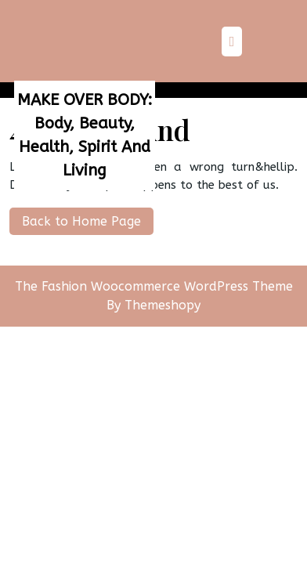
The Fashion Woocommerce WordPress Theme (154, 286)
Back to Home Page (75, 218)
